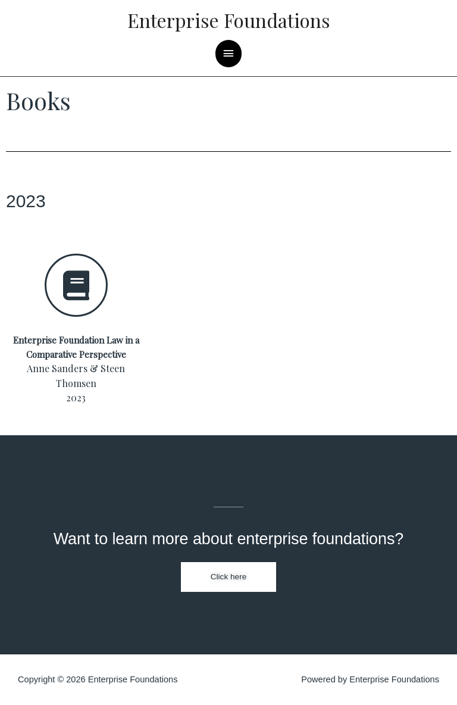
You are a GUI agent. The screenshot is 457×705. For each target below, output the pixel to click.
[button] (229, 577)
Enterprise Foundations (228, 20)
